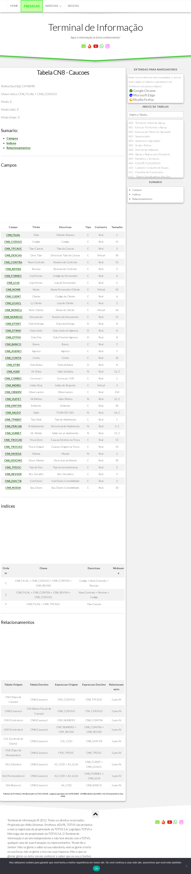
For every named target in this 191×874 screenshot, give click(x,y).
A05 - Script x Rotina (140, 145)
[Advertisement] (63, 196)
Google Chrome (142, 91)
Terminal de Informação (95, 27)
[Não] (186, 866)
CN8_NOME (13, 289)
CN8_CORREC (13, 378)
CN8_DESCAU (13, 255)
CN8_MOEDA (13, 453)
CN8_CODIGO (13, 241)
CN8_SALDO (13, 412)
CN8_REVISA (13, 268)
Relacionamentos (19, 147)
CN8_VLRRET (13, 433)
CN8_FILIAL (13, 234)
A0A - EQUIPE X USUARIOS (144, 163)
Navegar (52, 5)
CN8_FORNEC (13, 275)
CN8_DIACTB (13, 480)
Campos (12, 138)
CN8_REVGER (13, 474)
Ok (96, 868)
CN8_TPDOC (13, 467)
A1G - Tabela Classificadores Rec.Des (149, 176)
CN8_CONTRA (13, 262)
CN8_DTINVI (13, 330)
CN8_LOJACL (13, 303)
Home (14, 5)
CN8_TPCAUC (13, 248)
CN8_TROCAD (13, 439)
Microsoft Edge (142, 95)
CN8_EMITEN (13, 405)
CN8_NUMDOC (13, 316)
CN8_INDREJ (13, 385)
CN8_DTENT (13, 323)
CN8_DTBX (13, 364)
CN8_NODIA (13, 487)
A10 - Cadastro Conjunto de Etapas (149, 167)
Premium (32, 6)
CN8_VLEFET (13, 398)
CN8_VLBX (13, 371)
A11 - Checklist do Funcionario (146, 172)
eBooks (73, 5)
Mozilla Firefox (141, 100)
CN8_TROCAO (13, 446)
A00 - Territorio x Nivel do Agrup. (147, 122)
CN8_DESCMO (13, 460)
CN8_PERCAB (13, 426)
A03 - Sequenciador (139, 136)
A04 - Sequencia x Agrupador (145, 140)
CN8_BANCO (13, 344)
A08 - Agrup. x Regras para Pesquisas (149, 154)
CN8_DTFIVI (13, 337)
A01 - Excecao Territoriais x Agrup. (148, 127)
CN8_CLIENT (13, 296)
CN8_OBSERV (13, 392)
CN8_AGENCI (13, 351)
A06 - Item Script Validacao (143, 149)
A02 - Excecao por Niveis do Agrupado (150, 131)
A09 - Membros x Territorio (144, 158)
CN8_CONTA (13, 357)
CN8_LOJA (13, 282)
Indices (11, 143)
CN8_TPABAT (13, 419)
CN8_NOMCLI (13, 310)
